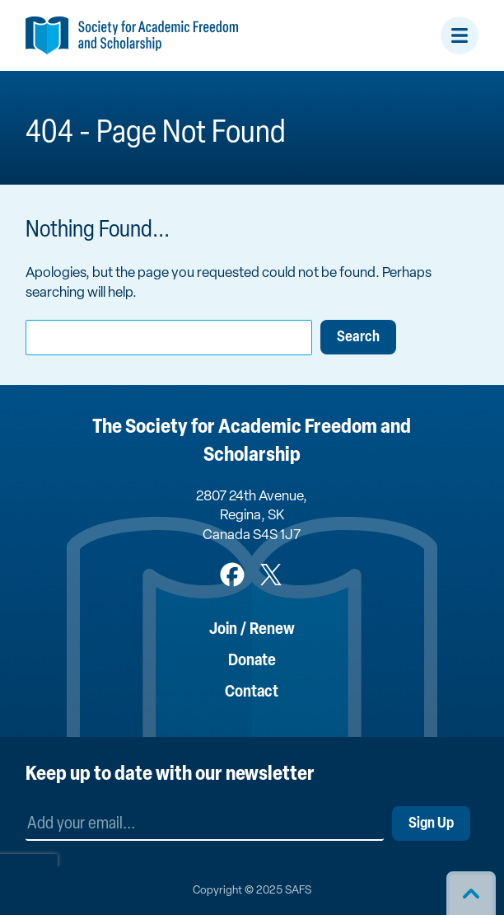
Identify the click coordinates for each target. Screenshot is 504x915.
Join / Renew (252, 630)
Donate (252, 661)
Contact (251, 692)
